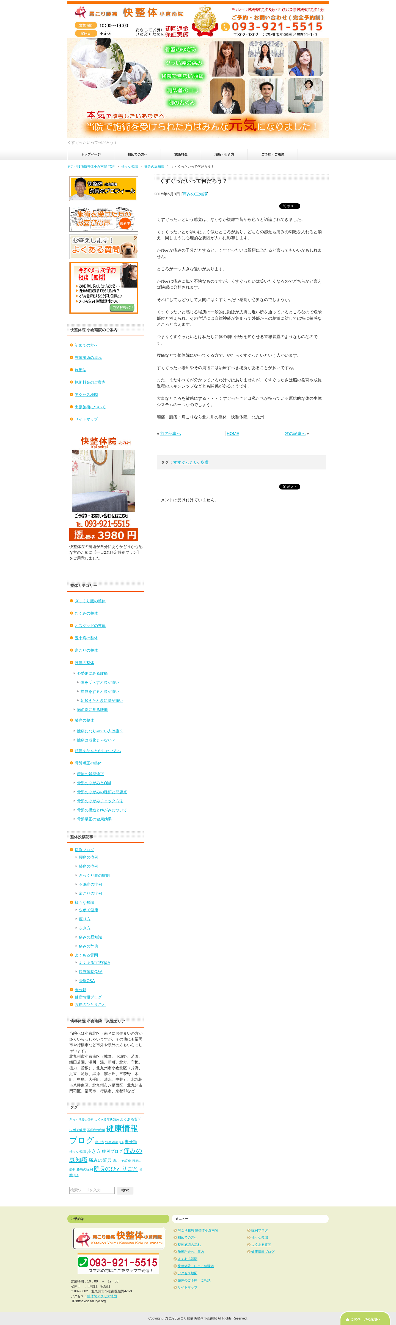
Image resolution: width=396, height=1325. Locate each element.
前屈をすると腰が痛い (100, 691)
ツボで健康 (88, 910)
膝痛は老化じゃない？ (96, 740)
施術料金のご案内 (90, 382)
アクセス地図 (86, 394)
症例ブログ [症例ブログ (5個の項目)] (112, 1151)
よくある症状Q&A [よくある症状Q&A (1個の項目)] (107, 1119)
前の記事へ (170, 433)
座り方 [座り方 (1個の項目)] (99, 1142)
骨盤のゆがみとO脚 (94, 783)
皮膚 (204, 462)
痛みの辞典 (88, 946)
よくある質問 (86, 955)
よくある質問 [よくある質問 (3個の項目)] (130, 1119)
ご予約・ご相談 (273, 154)
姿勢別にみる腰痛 (92, 673)
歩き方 (84, 928)
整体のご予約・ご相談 (194, 1280)
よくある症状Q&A (94, 962)
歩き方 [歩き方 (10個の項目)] (94, 1151)
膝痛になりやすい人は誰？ (100, 731)
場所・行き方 (224, 154)
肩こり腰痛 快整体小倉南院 (198, 1230)
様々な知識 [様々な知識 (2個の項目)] (77, 1152)
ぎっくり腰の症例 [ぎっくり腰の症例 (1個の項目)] (81, 1119)
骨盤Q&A (87, 980)
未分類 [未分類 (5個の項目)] (131, 1141)
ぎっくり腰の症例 (94, 875)
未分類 (80, 990)
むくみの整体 (86, 613)
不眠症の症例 (90, 884)
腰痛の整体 (84, 662)
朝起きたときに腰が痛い (102, 700)
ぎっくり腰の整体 (90, 601)
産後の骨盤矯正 (90, 774)
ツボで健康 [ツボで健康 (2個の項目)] (77, 1130)
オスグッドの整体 (90, 625)
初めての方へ (137, 154)
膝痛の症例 (88, 866)
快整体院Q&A (91, 971)
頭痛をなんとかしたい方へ (98, 751)
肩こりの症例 (90, 893)
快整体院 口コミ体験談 (196, 1266)
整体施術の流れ (88, 357)
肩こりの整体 (86, 650)
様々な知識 (84, 902)
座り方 (84, 919)
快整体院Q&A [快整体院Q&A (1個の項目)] (114, 1142)
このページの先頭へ (365, 1319)
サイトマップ (86, 419)
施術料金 (181, 154)
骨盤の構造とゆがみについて (102, 810)
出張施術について (90, 407)
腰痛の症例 (88, 857)
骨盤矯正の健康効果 (94, 819)
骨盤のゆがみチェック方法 (100, 801)
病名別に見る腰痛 (92, 709)
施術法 (80, 370)
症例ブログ (84, 850)
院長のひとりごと (90, 1004)
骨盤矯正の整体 (88, 763)
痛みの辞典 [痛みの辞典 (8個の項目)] (100, 1160)
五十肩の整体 (86, 638)
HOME (233, 433)
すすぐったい (185, 462)
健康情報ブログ (88, 997)
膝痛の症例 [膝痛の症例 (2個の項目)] (84, 1169)
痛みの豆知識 (195, 194)
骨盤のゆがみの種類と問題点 (102, 792)
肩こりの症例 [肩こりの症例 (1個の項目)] (122, 1160)
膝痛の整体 (84, 720)
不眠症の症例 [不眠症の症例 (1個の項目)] (96, 1130)
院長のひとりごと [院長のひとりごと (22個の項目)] (116, 1169)
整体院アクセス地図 (102, 1296)
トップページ (90, 154)
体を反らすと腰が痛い (100, 682)
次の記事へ (295, 433)
